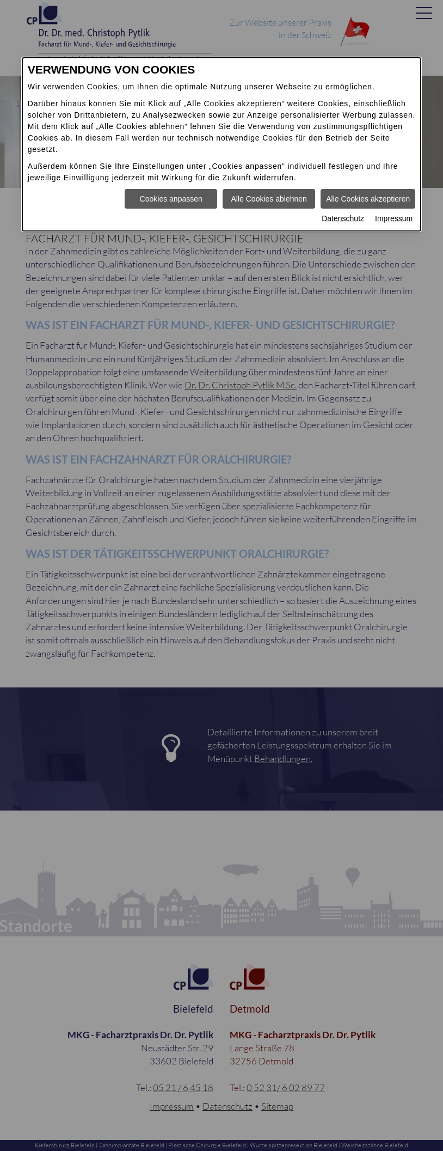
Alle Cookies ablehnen (269, 198)
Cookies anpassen (171, 198)
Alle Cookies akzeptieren (368, 198)
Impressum (394, 218)
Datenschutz (343, 218)
